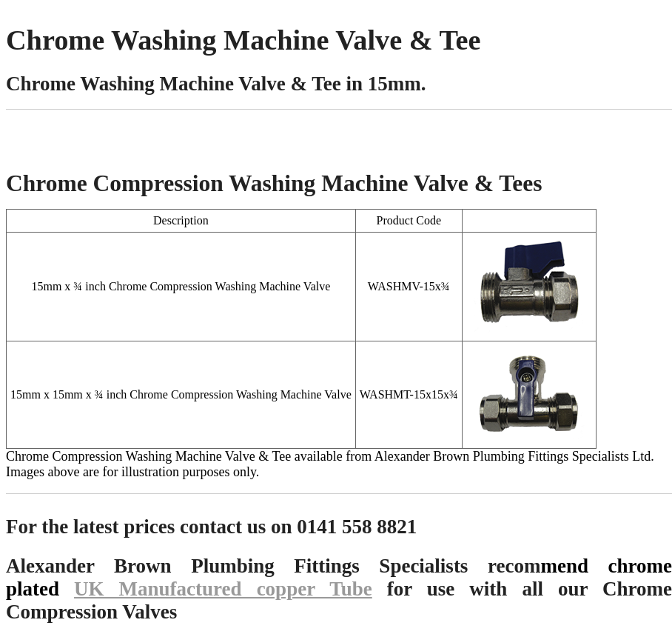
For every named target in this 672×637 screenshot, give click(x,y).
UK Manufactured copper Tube (223, 589)
